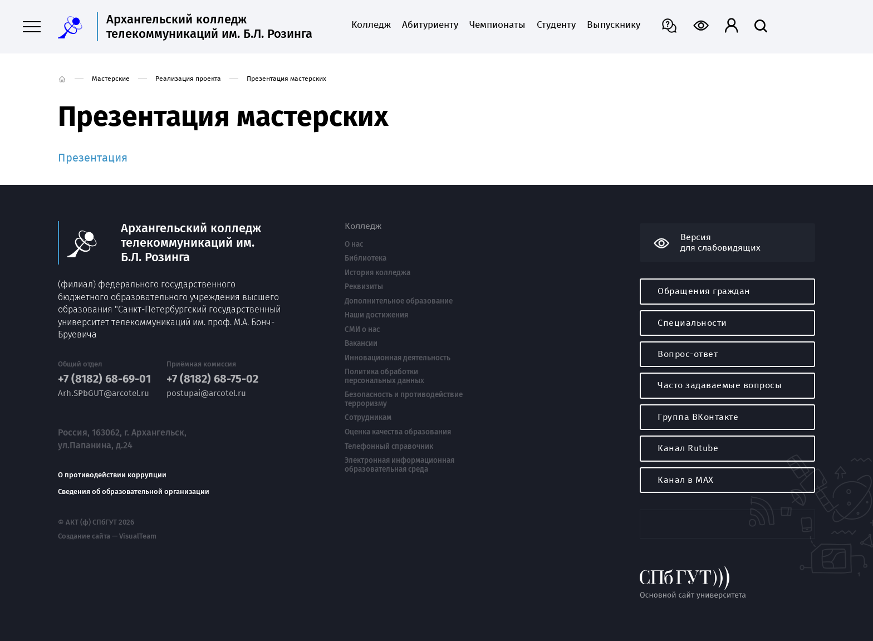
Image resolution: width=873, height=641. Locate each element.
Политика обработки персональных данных (384, 376)
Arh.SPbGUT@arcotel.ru (103, 393)
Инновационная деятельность (397, 358)
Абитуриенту (430, 25)
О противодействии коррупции (112, 475)
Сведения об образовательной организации (133, 492)
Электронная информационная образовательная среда (399, 464)
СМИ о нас (362, 329)
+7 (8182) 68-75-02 (212, 379)
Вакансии (361, 343)
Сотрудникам (368, 417)
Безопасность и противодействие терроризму (404, 399)
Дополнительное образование (399, 301)
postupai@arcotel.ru (206, 393)
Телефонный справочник (389, 446)
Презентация (92, 157)
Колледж (371, 25)
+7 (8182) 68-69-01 (104, 379)
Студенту (556, 25)
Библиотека (365, 258)
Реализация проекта (188, 78)
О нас (354, 244)
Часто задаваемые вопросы (720, 385)
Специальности (692, 322)
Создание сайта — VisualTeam (107, 536)
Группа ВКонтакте (698, 417)
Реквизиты (364, 286)
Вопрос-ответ (688, 354)
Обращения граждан (704, 291)
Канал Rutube (688, 448)
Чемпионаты (497, 25)
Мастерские (111, 78)
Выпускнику (613, 25)
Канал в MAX (686, 479)
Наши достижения (376, 315)
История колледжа (377, 272)
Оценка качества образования (398, 432)
